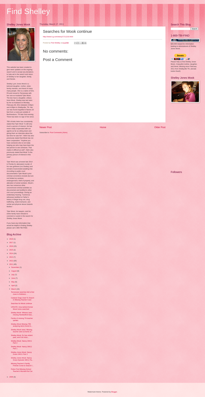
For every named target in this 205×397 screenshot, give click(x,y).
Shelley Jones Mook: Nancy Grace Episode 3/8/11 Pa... (22, 359)
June (13, 278)
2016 (11, 246)
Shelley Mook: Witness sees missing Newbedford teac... (22, 314)
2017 (11, 242)
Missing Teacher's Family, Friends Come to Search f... (22, 364)
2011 (11, 264)
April (13, 285)
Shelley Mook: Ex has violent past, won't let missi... (22, 336)
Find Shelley (28, 11)
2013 (11, 257)
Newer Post (46, 127)
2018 (11, 239)
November (15, 267)
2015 (11, 250)
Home (103, 127)
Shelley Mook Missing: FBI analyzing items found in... (21, 325)
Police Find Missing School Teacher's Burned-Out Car (21, 370)
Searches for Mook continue (21, 303)
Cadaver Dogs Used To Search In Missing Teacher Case (22, 299)
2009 (11, 377)
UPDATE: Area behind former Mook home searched (22, 308)
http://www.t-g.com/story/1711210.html (58, 37)
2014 (11, 253)
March (13, 289)
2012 (11, 261)
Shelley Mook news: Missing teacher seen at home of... (22, 331)
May (13, 282)
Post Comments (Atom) (58, 132)
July (13, 275)
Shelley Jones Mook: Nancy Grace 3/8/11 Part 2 (21, 353)
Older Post (159, 127)
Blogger (114, 392)
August (14, 271)
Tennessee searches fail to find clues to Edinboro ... (22, 293)
